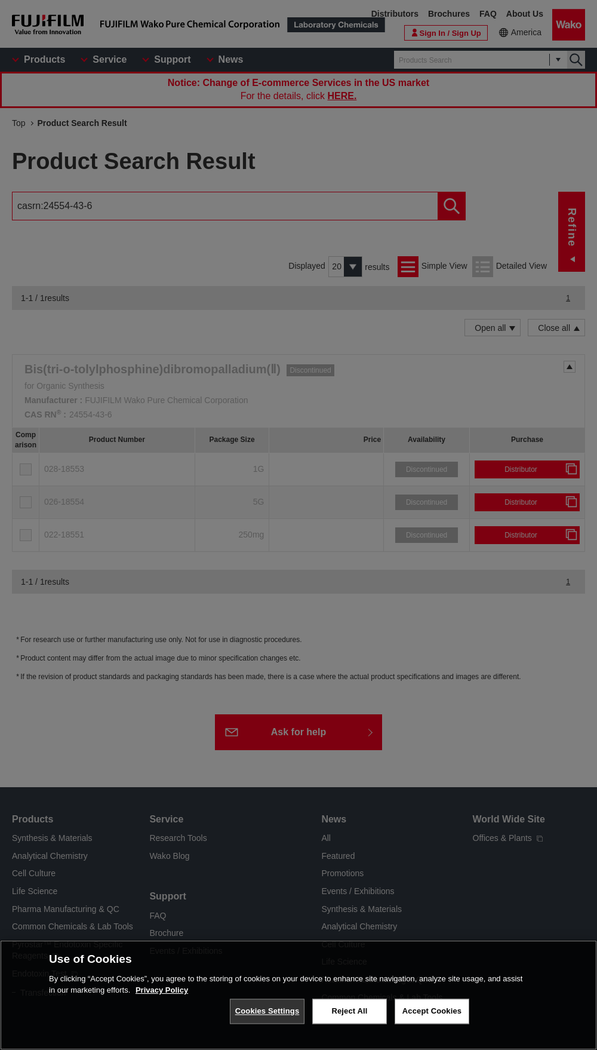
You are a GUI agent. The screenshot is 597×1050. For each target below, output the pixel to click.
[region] (298, 995)
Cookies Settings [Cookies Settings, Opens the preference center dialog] (267, 1010)
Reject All (349, 1010)
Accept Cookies (431, 1010)
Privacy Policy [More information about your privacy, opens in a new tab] (162, 989)
